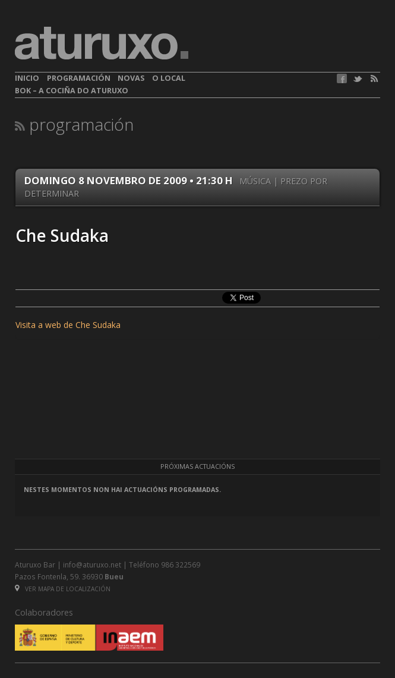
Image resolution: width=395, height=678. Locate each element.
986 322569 (180, 564)
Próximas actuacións (197, 466)
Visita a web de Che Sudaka (68, 324)
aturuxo (101, 43)
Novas (131, 78)
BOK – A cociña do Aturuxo (71, 91)
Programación (78, 78)
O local (168, 78)
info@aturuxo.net (92, 564)
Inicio (27, 78)
